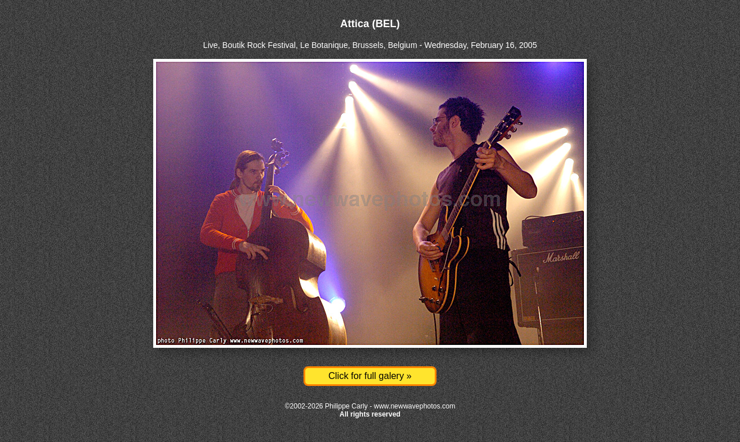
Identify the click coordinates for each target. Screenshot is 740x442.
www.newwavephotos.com (415, 406)
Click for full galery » (370, 376)
